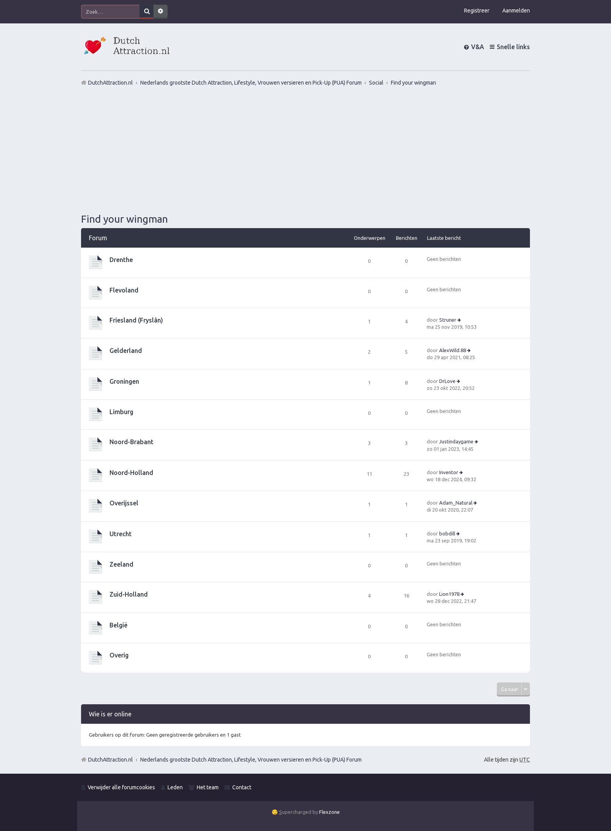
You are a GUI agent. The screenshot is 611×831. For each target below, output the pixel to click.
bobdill (447, 533)
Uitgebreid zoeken (161, 12)
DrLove (447, 381)
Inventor (448, 472)
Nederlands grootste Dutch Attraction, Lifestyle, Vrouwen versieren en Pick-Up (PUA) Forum (251, 760)
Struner (447, 319)
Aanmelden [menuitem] (516, 10)
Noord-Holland (131, 472)
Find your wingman (124, 219)
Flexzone (329, 812)
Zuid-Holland (128, 594)
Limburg (121, 411)
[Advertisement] (305, 149)
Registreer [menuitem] (476, 10)
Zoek (147, 12)
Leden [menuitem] (175, 787)
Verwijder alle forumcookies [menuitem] (121, 787)
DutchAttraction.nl (110, 760)
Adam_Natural (455, 502)
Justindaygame (456, 441)
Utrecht (120, 533)
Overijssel (123, 503)
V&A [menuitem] (477, 46)
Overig (119, 655)
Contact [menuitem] (241, 787)
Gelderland (125, 350)
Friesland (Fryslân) (136, 320)
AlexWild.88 (452, 350)
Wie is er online (110, 714)
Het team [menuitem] (208, 787)
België (118, 625)
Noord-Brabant (131, 441)
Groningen (124, 381)
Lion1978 (449, 594)
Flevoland (123, 290)
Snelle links (513, 46)
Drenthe (121, 259)
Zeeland (121, 564)
